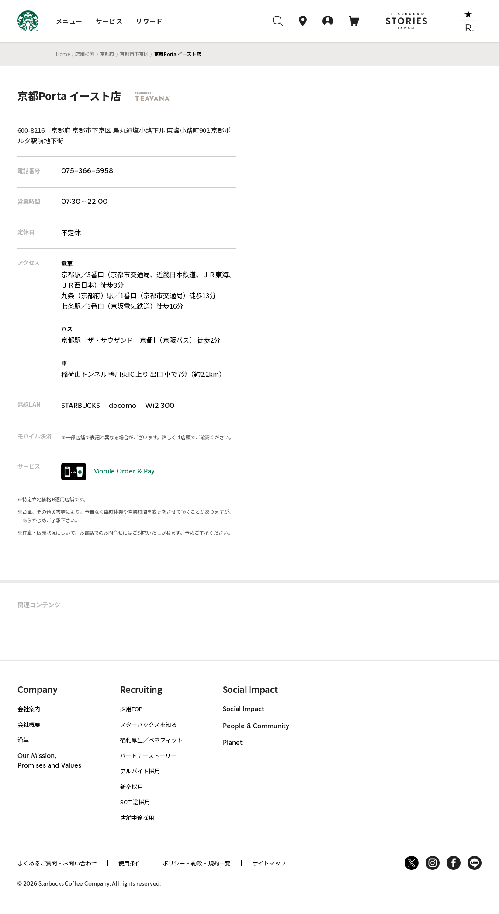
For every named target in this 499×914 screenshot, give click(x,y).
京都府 (107, 53)
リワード (149, 21)
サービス (109, 21)
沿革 (23, 740)
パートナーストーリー (148, 755)
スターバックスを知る (148, 724)
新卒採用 (131, 786)
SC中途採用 (135, 802)
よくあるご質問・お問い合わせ (57, 863)
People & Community (256, 726)
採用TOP (131, 709)
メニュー (69, 21)
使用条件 (129, 863)
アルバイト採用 (140, 771)
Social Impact (243, 709)
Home (63, 53)
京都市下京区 (134, 53)
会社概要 (28, 724)
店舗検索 (84, 53)
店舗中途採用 (137, 817)
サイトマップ (269, 863)
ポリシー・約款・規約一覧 (197, 863)
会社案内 (28, 709)
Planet (233, 743)
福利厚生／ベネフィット (151, 740)
